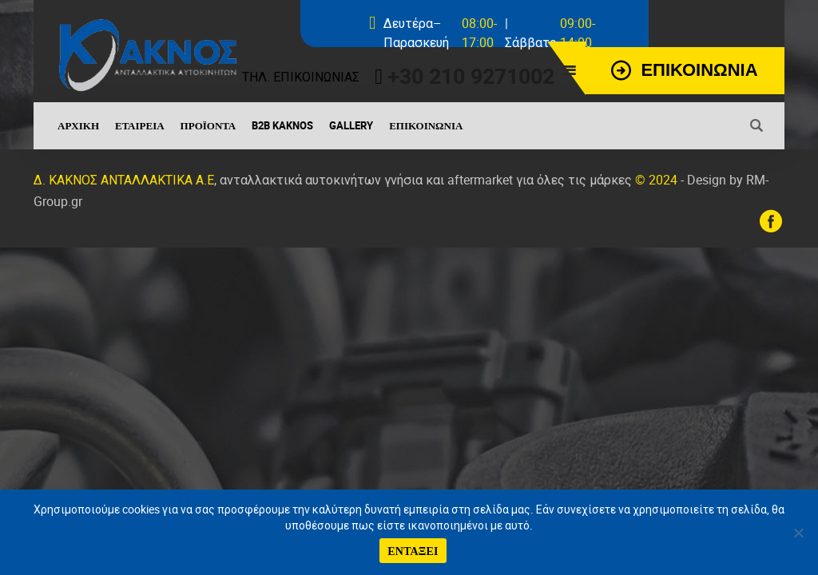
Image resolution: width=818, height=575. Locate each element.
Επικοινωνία (426, 125)
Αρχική (78, 125)
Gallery (351, 125)
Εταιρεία (140, 125)
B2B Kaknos (282, 125)
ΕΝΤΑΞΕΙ (413, 550)
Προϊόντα (208, 125)
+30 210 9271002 (470, 75)
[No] (798, 533)
